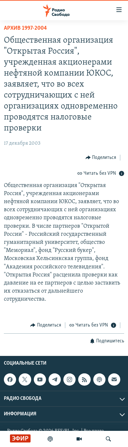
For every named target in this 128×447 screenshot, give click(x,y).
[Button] (101, 157)
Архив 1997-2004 (25, 28)
